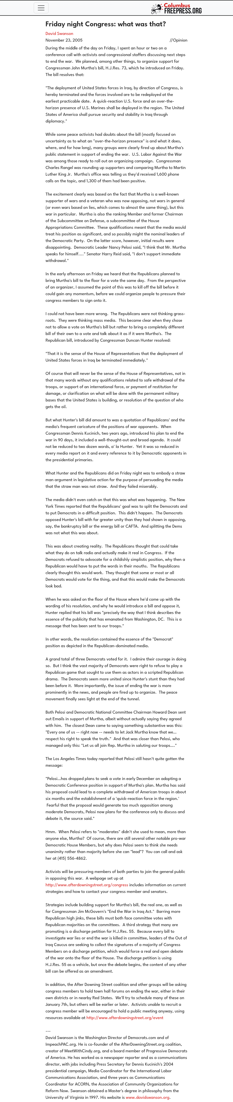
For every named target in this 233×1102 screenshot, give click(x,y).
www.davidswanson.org (147, 1098)
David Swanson (59, 34)
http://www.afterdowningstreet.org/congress (87, 885)
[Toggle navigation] (41, 7)
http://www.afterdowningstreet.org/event (124, 1018)
